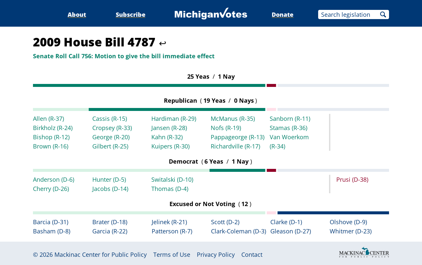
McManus (233, 118)
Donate (282, 14)
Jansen (169, 128)
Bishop (51, 137)
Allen (48, 118)
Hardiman (173, 118)
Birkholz (53, 128)
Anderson (53, 179)
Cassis (109, 118)
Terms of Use (171, 254)
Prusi (352, 179)
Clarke (286, 222)
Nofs (226, 128)
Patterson (172, 231)
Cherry (51, 189)
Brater (109, 222)
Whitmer (351, 231)
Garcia (109, 231)
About (77, 14)
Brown (50, 146)
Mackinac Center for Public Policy (100, 254)
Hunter (109, 179)
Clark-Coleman (238, 231)
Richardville (235, 146)
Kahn (167, 137)
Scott (225, 222)
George (111, 137)
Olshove (348, 222)
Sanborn (290, 118)
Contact (251, 254)
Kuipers (170, 146)
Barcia (50, 222)
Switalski (172, 179)
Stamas (288, 128)
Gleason (290, 231)
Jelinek (169, 222)
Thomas (169, 189)
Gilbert (110, 146)
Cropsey (112, 128)
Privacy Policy (216, 254)
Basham (51, 231)
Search (383, 14)
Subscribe (130, 14)
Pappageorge (237, 137)
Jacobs (110, 189)
